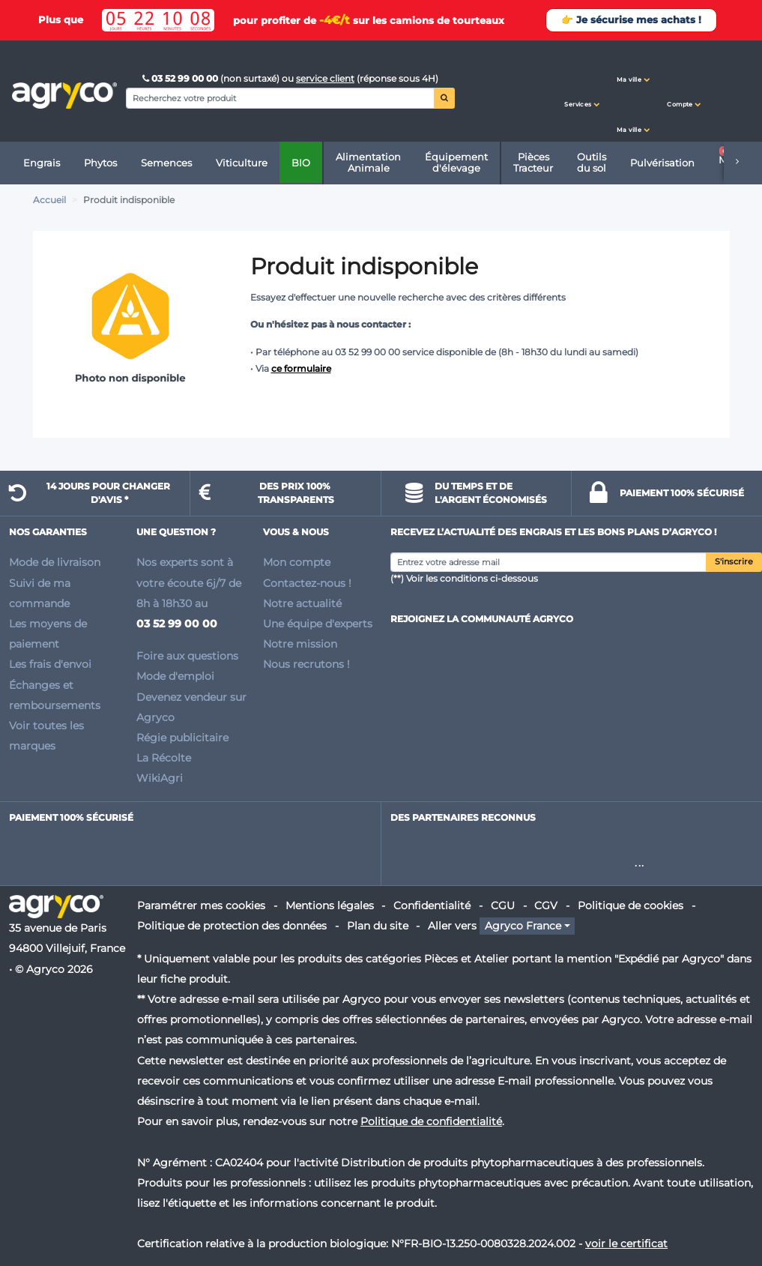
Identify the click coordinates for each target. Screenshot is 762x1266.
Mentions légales (329, 905)
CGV (545, 905)
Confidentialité (432, 905)
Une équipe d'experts (317, 624)
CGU (503, 905)
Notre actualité (302, 603)
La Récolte (163, 758)
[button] (582, 90)
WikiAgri (159, 778)
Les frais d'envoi (50, 664)
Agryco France (523, 926)
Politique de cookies (630, 905)
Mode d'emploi (175, 676)
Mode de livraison (54, 562)
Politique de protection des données (232, 926)
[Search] (280, 98)
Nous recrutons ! (306, 664)
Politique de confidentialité (431, 1121)
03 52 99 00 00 (181, 78)
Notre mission (300, 644)
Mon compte (296, 562)
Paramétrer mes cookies (201, 905)
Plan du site (377, 926)
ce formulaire (301, 368)
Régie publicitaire (182, 738)
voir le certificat (626, 1244)
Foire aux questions (187, 656)
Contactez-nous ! (307, 583)
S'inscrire (734, 562)
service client (325, 78)
